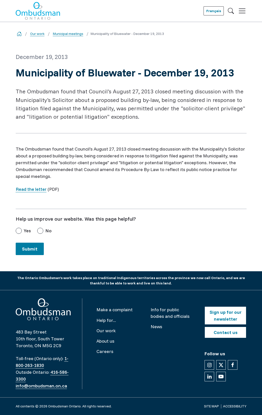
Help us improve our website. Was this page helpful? (76, 219)
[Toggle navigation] (242, 11)
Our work (37, 33)
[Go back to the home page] (19, 33)
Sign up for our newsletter (225, 315)
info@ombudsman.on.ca (41, 386)
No (48, 231)
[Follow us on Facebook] (232, 365)
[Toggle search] (231, 10)
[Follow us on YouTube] (221, 376)
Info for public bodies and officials (170, 313)
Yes (27, 231)
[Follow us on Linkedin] (209, 376)
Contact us (225, 332)
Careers (104, 351)
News (156, 326)
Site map (211, 406)
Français (213, 11)
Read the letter (31, 189)
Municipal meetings (68, 33)
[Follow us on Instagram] (209, 365)
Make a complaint (114, 310)
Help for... (106, 320)
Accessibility (235, 406)
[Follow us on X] (221, 365)
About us (105, 341)
